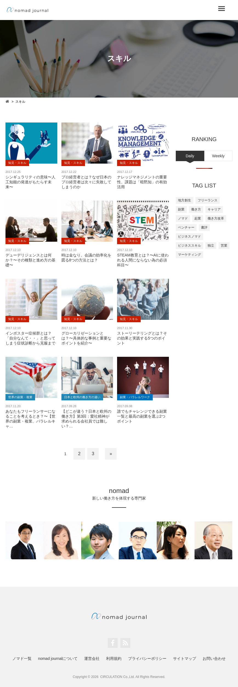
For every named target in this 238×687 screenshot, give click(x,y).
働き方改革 (216, 218)
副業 (181, 209)
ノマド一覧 (22, 658)
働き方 (196, 209)
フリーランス (207, 200)
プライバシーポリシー (147, 658)
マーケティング (189, 254)
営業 (224, 245)
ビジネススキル (189, 245)
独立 (211, 245)
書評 (204, 227)
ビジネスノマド (189, 236)
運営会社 (92, 658)
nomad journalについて (58, 658)
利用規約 (113, 658)
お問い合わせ (214, 658)
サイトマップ (184, 658)
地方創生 (184, 200)
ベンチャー (186, 227)
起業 (197, 218)
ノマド (183, 218)
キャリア (214, 209)
